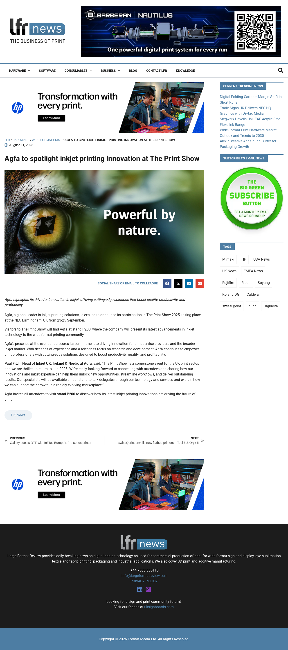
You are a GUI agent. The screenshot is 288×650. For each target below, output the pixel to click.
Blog (121, 70)
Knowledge (167, 70)
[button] (27, 70)
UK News (18, 415)
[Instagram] (148, 589)
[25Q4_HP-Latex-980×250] (104, 107)
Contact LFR (141, 70)
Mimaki (228, 258)
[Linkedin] (140, 589)
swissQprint (231, 305)
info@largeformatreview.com (144, 576)
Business (100, 70)
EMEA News (253, 270)
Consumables (71, 70)
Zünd (252, 305)
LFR (7, 140)
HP (243, 258)
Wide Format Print (49, 140)
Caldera (253, 293)
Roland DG (230, 293)
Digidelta (271, 305)
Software (43, 70)
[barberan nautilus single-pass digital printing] (181, 31)
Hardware (18, 70)
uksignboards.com (159, 607)
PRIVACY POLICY (144, 581)
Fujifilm (228, 281)
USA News (261, 258)
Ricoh (245, 281)
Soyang (264, 281)
